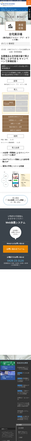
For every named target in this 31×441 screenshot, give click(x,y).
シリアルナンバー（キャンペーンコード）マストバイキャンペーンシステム (8, 434)
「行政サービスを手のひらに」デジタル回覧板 (23, 392)
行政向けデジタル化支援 (23, 386)
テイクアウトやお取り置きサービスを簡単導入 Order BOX (23, 404)
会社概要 (21, 428)
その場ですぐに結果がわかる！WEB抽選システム (23, 418)
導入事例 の (15, 200)
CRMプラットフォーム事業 (7, 367)
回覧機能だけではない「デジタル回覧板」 (23, 380)
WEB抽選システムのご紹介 (22, 411)
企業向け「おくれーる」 (23, 398)
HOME (2, 8)
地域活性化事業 (22, 363)
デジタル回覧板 (23, 373)
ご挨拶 (20, 437)
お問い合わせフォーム (15, 249)
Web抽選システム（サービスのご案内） (9, 9)
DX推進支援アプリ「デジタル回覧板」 (23, 368)
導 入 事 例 (29, 13)
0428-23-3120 (15, 260)
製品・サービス (8, 8)
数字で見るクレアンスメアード (23, 432)
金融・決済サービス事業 (7, 377)
